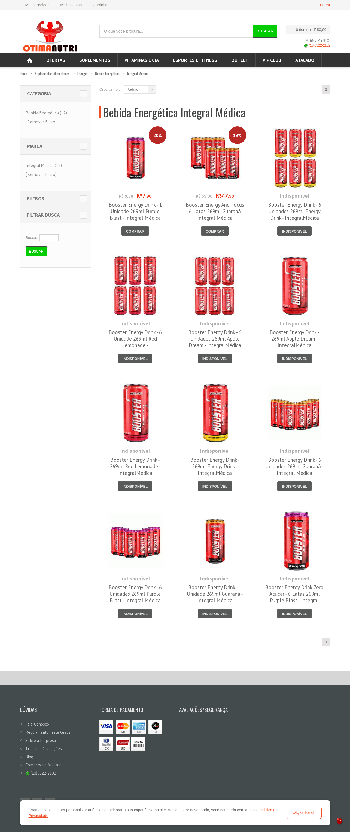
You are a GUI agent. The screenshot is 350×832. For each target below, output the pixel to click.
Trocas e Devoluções (43, 748)
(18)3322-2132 (317, 45)
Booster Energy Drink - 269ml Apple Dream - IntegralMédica (294, 338)
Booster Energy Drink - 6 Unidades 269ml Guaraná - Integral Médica (294, 466)
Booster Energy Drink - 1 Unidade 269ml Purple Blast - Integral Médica (135, 211)
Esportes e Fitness (195, 60)
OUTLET (239, 60)
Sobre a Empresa (40, 740)
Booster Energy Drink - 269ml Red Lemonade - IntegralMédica (135, 466)
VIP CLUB (272, 60)
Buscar (265, 31)
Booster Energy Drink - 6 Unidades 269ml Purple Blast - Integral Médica (135, 594)
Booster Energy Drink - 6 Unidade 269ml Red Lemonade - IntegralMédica (135, 342)
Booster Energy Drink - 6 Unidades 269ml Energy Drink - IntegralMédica (294, 211)
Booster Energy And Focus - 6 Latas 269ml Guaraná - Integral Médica (215, 211)
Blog (29, 756)
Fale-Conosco (37, 724)
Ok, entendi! (304, 812)
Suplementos (94, 60)
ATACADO (304, 60)
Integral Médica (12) (44, 165)
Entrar (325, 5)
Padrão (132, 89)
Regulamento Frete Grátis (48, 732)
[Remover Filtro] (41, 121)
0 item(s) (306, 29)
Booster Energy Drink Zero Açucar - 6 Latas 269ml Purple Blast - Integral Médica (294, 597)
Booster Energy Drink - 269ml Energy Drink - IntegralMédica (215, 466)
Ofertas (55, 60)
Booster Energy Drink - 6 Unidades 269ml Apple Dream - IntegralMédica (214, 338)
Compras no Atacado (43, 764)
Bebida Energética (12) (46, 112)
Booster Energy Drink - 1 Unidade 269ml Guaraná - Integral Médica (215, 594)
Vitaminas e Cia (141, 60)
